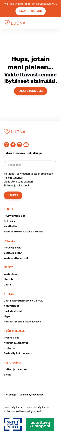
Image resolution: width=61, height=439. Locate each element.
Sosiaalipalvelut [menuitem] (13, 253)
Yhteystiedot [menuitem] (11, 306)
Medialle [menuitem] (8, 279)
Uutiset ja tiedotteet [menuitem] (16, 369)
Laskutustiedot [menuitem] (13, 311)
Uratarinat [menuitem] (10, 348)
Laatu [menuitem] (7, 284)
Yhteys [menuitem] (9, 293)
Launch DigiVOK (30, 11)
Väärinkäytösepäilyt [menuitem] (31, 394)
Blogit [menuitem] (7, 374)
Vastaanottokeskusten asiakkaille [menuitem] (23, 231)
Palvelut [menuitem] (10, 240)
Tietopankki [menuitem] (12, 362)
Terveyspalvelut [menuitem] (13, 247)
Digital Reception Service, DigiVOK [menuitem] (23, 300)
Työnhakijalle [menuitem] (14, 330)
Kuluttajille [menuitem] (10, 226)
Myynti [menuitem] (8, 316)
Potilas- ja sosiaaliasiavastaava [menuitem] (22, 321)
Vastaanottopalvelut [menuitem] (16, 258)
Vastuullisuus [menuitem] (12, 274)
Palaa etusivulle (30, 90)
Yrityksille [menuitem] (9, 221)
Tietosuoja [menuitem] (10, 394)
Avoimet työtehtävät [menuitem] (16, 343)
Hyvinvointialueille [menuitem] (14, 216)
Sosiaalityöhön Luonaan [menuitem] (18, 353)
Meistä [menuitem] (8, 267)
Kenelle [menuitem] (9, 209)
